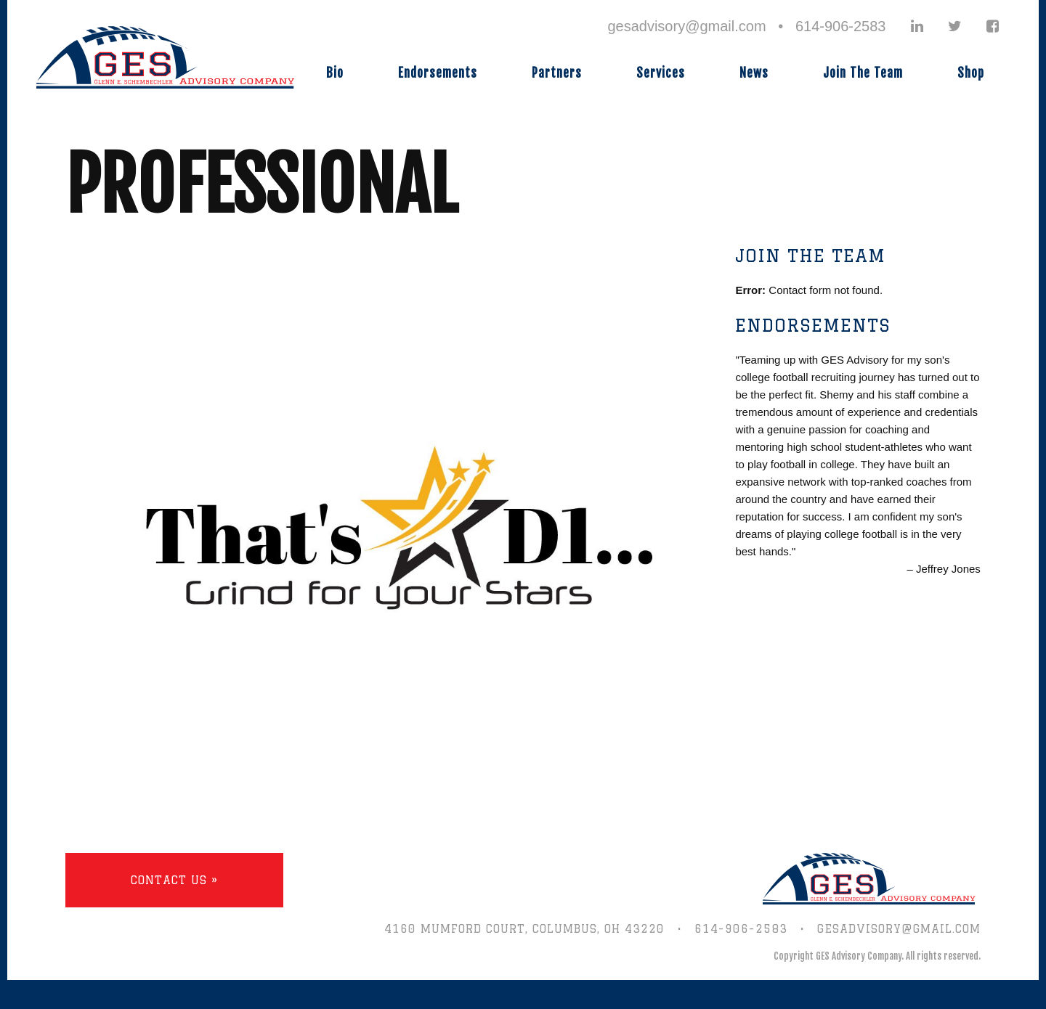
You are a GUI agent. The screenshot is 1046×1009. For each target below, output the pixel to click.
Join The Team (863, 73)
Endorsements (437, 73)
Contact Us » (174, 880)
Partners (557, 73)
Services (660, 73)
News (754, 73)
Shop (970, 73)
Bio (335, 73)
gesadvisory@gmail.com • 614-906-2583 (746, 26)
